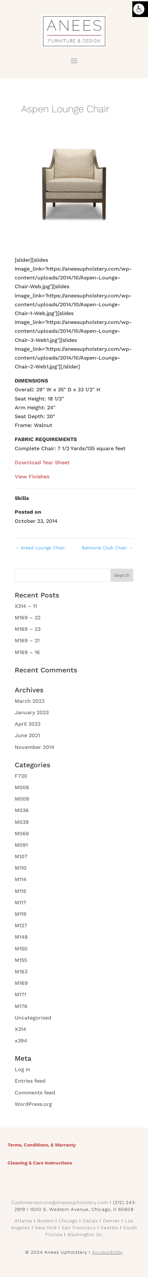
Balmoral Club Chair (107, 547)
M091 (21, 845)
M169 (21, 983)
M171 (20, 994)
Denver (111, 1220)
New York (46, 1227)
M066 (22, 833)
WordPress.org (33, 1104)
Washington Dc (85, 1234)
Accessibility (107, 1252)
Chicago (68, 1220)
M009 (22, 799)
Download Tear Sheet (42, 462)
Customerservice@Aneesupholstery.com (59, 1202)
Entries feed (30, 1081)
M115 (20, 891)
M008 (22, 787)
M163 (21, 971)
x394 (21, 1041)
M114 (20, 879)
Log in (22, 1069)
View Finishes (32, 476)
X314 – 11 (26, 606)
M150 (21, 949)
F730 (21, 776)
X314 (20, 1029)
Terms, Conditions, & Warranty (42, 1144)
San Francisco (79, 1227)
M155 (21, 960)
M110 (20, 868)
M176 (21, 1006)
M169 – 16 (27, 652)
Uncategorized (33, 1018)
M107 (21, 856)
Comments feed (35, 1093)
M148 (21, 937)
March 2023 (29, 701)
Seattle (109, 1227)
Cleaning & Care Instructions (40, 1162)
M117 (20, 902)
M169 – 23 (28, 629)
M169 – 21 (27, 640)
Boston (45, 1220)
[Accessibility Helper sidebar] (140, 9)
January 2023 (32, 712)
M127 (21, 925)
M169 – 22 (28, 617)
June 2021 (27, 735)
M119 (20, 914)
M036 (22, 810)
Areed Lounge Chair (40, 547)
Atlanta (23, 1220)
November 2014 (34, 747)
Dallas (90, 1220)
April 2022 (28, 724)
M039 (22, 822)
